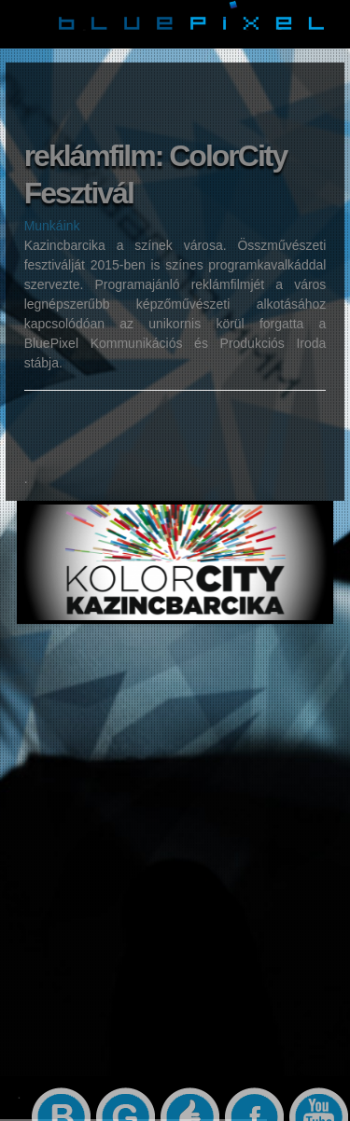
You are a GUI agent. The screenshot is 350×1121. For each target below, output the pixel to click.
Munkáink (52, 225)
